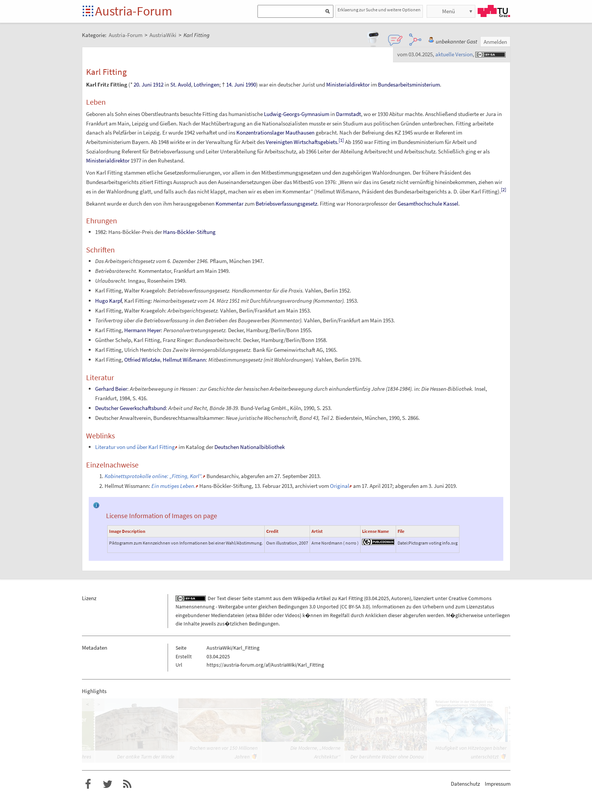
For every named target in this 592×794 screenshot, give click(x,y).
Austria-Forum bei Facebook (88, 784)
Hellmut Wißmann (184, 359)
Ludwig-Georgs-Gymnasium (296, 114)
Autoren (400, 598)
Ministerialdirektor (348, 84)
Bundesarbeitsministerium (409, 84)
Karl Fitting (350, 598)
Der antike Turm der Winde (145, 756)
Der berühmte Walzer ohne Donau (387, 756)
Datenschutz (465, 783)
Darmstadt (348, 114)
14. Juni (235, 84)
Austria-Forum (133, 11)
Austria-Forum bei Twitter (108, 784)
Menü (448, 11)
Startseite (88, 11)
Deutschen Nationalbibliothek (249, 446)
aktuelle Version (454, 54)
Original (339, 485)
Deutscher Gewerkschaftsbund (130, 408)
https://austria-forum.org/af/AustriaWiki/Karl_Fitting (265, 664)
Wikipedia (304, 598)
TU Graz (494, 11)
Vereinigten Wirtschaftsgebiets (301, 141)
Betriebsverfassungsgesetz (286, 203)
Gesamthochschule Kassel (428, 203)
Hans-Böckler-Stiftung (189, 231)
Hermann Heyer (142, 330)
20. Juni (143, 84)
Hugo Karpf (108, 300)
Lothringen (206, 84)
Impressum (497, 783)
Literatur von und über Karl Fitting (135, 446)
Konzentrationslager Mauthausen (275, 132)
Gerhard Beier (111, 388)
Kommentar (230, 203)
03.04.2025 (377, 598)
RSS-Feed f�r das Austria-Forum (127, 784)
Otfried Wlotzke (142, 359)
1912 (158, 84)
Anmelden (495, 41)
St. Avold (180, 84)
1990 (250, 84)
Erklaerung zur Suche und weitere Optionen (379, 9)
